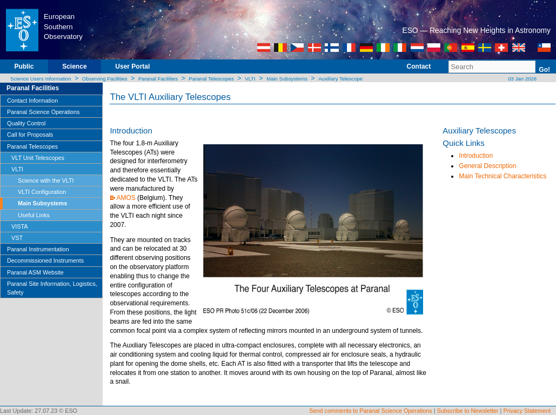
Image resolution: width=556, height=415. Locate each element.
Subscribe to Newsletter (468, 410)
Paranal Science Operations (43, 112)
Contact (419, 66)
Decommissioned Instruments (45, 260)
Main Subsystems (286, 79)
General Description (487, 166)
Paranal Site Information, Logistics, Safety (52, 288)
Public (24, 66)
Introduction (476, 155)
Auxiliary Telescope (340, 79)
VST (17, 238)
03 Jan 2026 (522, 79)
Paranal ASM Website (35, 272)
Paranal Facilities (158, 79)
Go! (544, 69)
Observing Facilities (105, 79)
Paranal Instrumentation (38, 249)
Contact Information (32, 100)
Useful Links (34, 215)
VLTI (250, 79)
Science (74, 66)
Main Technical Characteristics (502, 176)
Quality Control (26, 123)
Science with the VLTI (46, 180)
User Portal (132, 66)
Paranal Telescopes (211, 79)
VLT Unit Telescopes (37, 158)
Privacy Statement (527, 410)
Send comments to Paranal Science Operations (370, 410)
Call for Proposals (30, 134)
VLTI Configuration (42, 192)
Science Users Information (40, 79)
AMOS (125, 198)
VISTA (19, 226)
